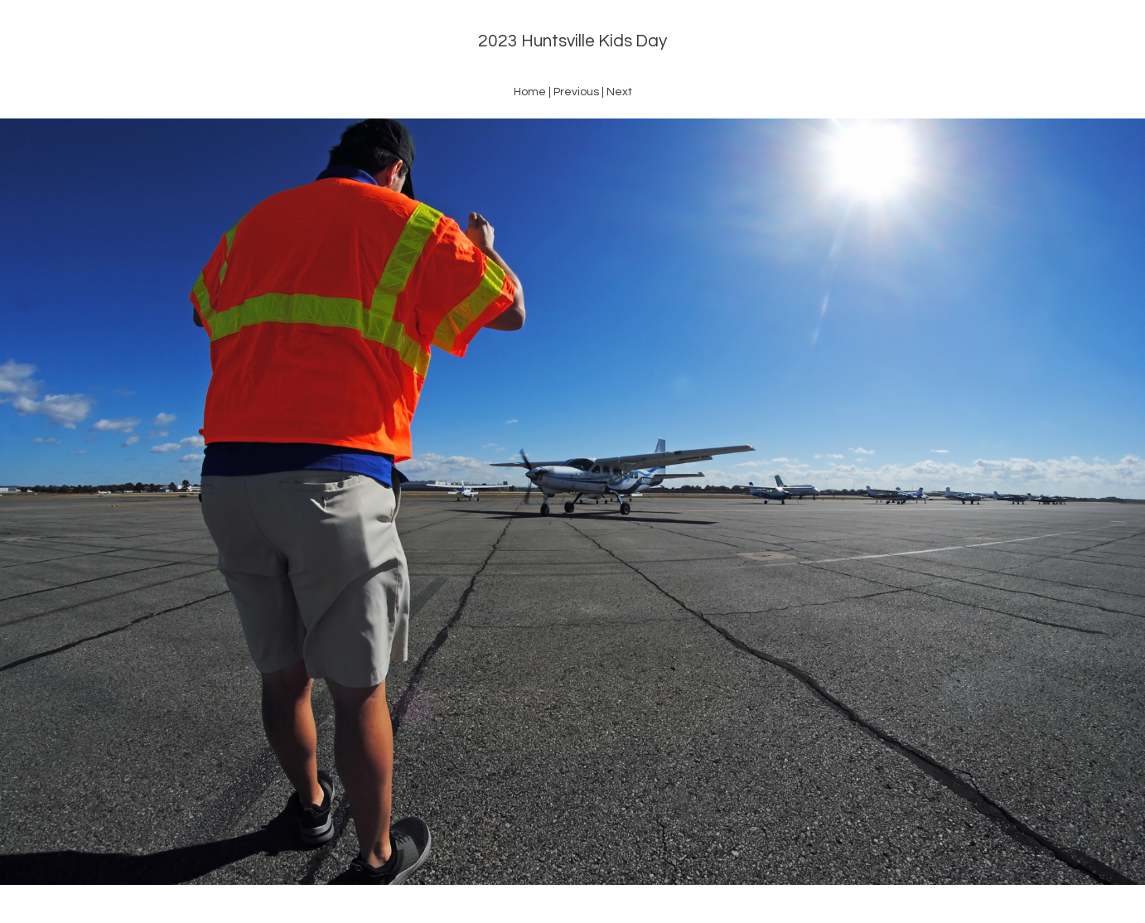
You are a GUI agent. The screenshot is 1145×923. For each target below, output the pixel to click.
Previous (576, 92)
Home (530, 92)
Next (619, 92)
